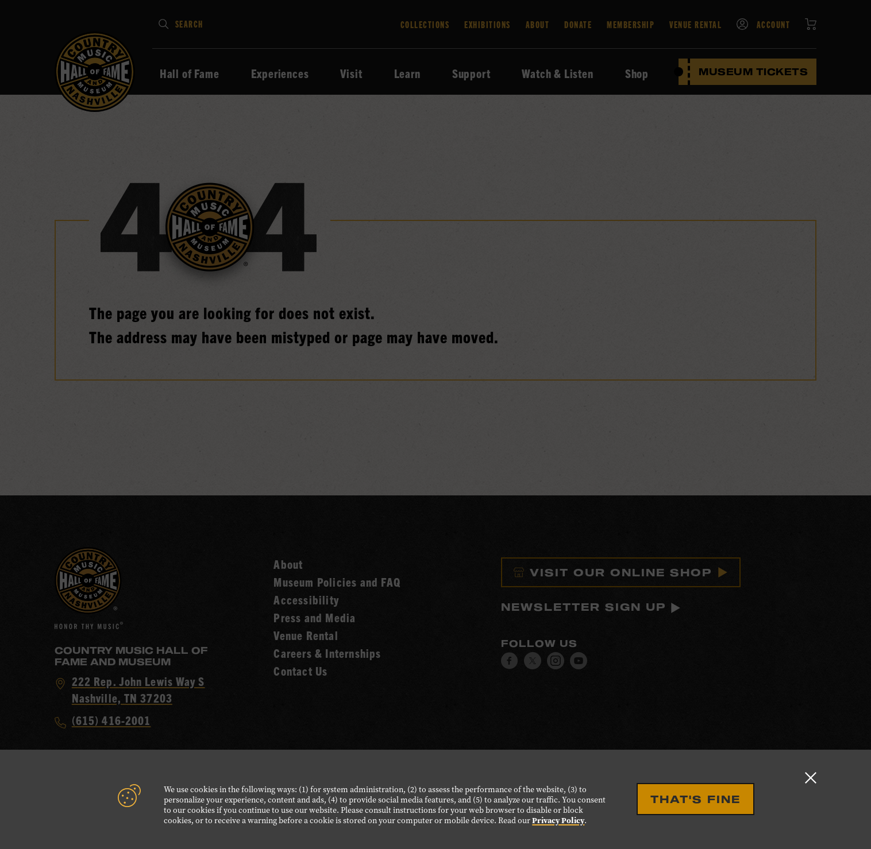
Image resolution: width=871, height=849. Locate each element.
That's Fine (695, 799)
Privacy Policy (558, 820)
